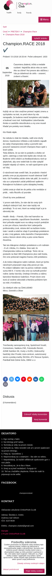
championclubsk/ (26, 493)
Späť (5, 27)
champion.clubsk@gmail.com (21, 526)
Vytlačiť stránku (40, 38)
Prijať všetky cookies (34, 571)
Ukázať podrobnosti (11, 569)
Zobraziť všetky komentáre (35, 414)
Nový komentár (40, 419)
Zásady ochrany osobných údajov (31, 563)
